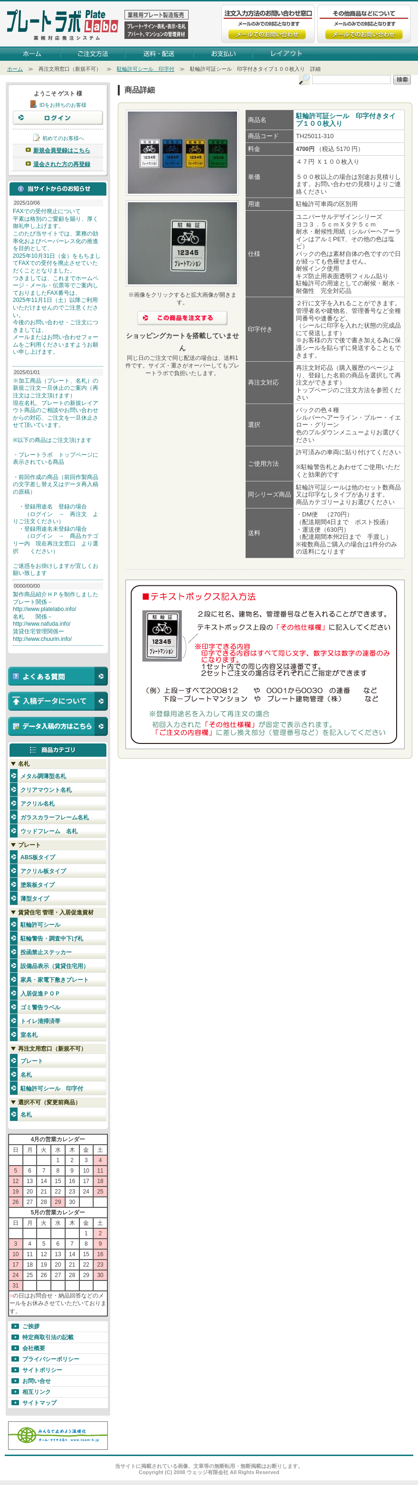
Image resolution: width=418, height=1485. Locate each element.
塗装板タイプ (37, 885)
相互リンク (36, 1392)
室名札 (29, 1035)
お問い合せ (36, 1381)
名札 (26, 1074)
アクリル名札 (37, 803)
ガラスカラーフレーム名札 (54, 817)
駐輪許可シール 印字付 (145, 69)
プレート (31, 1061)
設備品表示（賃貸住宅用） (54, 966)
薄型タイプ (34, 898)
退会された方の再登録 (61, 164)
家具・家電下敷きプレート (54, 980)
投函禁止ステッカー (46, 952)
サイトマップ (39, 1403)
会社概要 (33, 1348)
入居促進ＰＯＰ (40, 993)
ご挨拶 (30, 1326)
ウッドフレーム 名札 (48, 831)
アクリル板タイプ (43, 871)
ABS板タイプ (37, 857)
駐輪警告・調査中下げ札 (51, 938)
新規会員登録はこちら (61, 150)
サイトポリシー (42, 1370)
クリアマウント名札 (46, 790)
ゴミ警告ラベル (40, 1007)
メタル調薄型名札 (43, 776)
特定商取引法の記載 (48, 1337)
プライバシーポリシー (50, 1359)
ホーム (15, 69)
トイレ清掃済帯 (40, 1021)
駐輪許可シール (40, 924)
